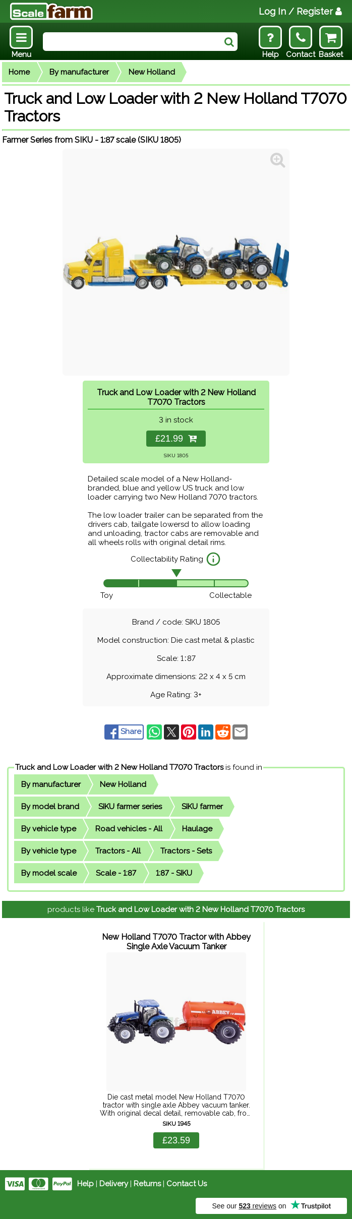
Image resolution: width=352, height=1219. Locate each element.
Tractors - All (118, 851)
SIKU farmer (202, 806)
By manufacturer (79, 72)
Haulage (197, 828)
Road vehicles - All (128, 828)
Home (19, 72)
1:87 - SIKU (174, 873)
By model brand (50, 806)
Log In (300, 11)
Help (85, 1183)
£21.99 (176, 439)
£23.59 (176, 1140)
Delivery (113, 1183)
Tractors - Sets (186, 851)
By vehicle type (48, 828)
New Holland (152, 72)
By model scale (49, 873)
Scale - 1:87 (116, 873)
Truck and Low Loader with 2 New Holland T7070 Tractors (119, 767)
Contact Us (186, 1183)
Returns (147, 1183)
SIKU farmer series (130, 806)
